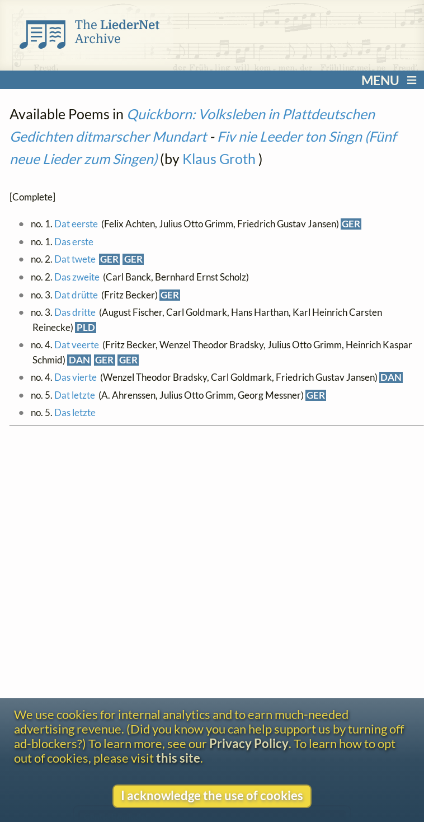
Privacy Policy (249, 743)
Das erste (73, 241)
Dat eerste (76, 224)
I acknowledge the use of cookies (212, 795)
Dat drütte (76, 295)
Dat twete (75, 259)
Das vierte (75, 377)
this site (178, 758)
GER (351, 224)
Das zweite (77, 277)
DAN (79, 360)
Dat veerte (76, 345)
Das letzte (75, 412)
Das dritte (75, 312)
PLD (86, 327)
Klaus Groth (219, 158)
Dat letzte (74, 395)
